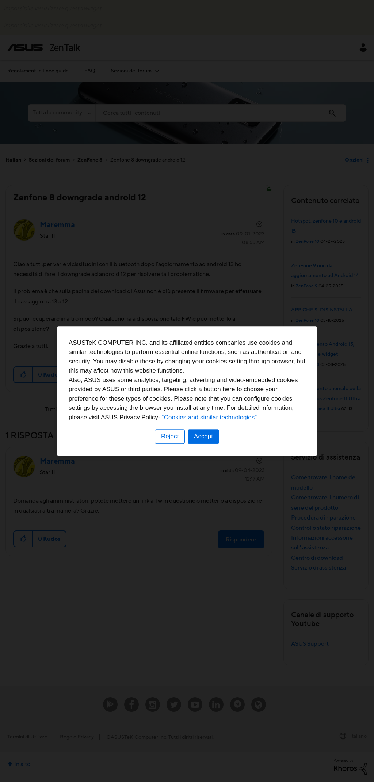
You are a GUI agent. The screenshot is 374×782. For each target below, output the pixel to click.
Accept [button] (203, 436)
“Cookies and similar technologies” (209, 417)
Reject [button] (170, 436)
